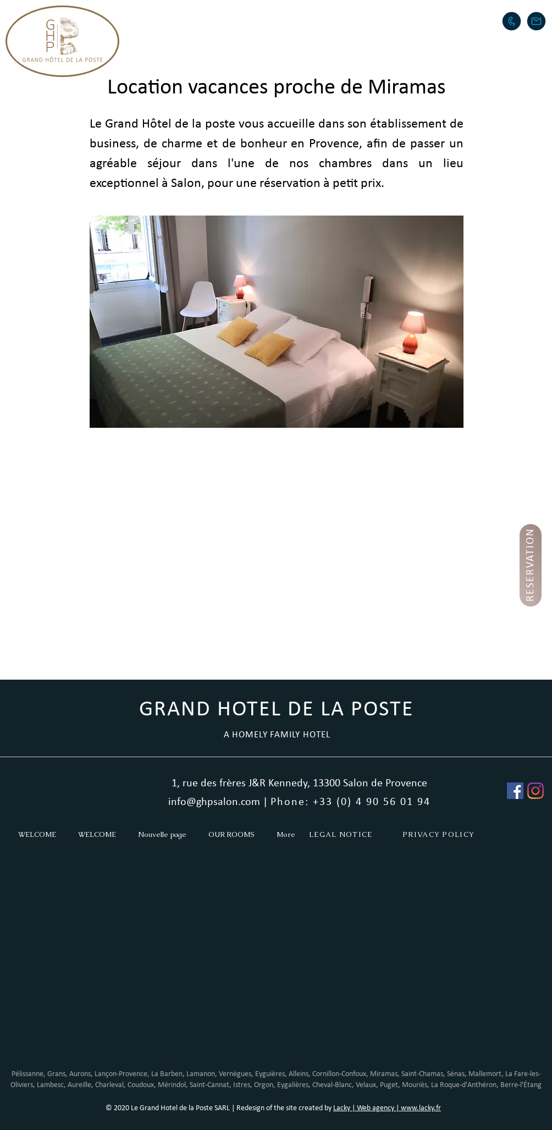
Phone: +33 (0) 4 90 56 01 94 (350, 802)
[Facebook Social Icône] (515, 790)
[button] (262, 20)
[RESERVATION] (531, 565)
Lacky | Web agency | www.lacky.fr (387, 1108)
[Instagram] (535, 790)
